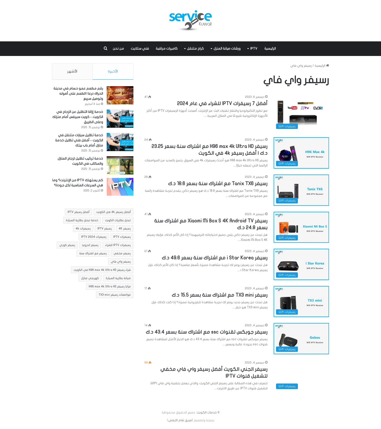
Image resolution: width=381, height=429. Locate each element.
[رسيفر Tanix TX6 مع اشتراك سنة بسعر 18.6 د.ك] (301, 190)
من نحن (118, 48)
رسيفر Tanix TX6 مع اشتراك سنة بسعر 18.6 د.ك (218, 183)
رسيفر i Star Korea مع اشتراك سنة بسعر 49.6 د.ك (215, 257)
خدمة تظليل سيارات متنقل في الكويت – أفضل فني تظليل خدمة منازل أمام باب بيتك (79, 141)
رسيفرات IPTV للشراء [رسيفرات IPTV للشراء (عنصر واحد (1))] (118, 246)
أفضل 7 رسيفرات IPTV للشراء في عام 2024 (222, 103)
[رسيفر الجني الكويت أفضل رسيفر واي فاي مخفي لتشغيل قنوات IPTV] (301, 376)
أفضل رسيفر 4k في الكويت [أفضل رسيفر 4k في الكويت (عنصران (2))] (113, 213)
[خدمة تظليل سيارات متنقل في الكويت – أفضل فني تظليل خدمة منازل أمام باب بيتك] (120, 143)
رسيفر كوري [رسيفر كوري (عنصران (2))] (67, 246)
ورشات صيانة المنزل (227, 48)
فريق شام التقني (180, 420)
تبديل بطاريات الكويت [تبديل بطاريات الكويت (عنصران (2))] (118, 221)
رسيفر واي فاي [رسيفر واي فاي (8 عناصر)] (121, 262)
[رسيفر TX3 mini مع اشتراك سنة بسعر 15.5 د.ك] (301, 301)
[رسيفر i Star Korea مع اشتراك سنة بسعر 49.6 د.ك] (301, 264)
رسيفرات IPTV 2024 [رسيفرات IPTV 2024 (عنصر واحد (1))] (93, 238)
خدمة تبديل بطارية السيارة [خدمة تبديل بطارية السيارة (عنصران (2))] (82, 221)
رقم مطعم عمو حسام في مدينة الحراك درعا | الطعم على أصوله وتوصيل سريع (78, 94)
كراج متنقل (195, 48)
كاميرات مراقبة (167, 48)
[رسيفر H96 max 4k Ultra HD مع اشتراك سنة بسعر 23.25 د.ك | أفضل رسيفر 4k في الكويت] (301, 153)
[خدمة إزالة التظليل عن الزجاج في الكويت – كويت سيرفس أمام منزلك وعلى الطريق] (120, 119)
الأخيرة (113, 71)
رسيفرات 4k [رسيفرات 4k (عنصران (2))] (83, 229)
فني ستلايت (140, 48)
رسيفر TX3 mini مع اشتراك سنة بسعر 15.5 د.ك (220, 295)
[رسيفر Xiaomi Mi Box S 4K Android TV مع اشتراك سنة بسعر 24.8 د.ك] (301, 227)
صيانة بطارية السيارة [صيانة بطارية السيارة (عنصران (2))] (118, 279)
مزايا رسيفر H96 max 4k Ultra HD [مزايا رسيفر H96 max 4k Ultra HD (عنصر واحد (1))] (110, 287)
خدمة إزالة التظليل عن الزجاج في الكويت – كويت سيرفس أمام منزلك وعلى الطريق (77, 118)
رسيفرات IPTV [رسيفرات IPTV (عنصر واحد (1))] (122, 238)
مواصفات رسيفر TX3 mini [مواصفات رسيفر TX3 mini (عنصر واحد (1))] (115, 295)
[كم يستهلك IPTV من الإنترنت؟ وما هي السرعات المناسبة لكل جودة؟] (120, 188)
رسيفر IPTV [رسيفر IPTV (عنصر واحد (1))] (104, 229)
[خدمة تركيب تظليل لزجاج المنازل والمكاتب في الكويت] (120, 166)
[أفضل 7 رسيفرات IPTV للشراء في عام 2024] (301, 112)
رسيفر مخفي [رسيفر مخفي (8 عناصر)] (122, 254)
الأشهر (72, 71)
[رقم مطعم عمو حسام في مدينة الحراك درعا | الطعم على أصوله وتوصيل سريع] (120, 96)
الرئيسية (270, 48)
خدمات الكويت (207, 412)
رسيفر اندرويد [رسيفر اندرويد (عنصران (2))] (90, 246)
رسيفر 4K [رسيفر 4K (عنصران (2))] (125, 229)
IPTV (253, 48)
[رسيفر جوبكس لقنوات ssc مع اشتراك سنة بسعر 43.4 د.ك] (301, 338)
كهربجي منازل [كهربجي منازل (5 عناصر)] (90, 279)
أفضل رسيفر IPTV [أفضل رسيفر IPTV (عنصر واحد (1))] (78, 213)
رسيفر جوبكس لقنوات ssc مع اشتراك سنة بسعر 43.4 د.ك (207, 332)
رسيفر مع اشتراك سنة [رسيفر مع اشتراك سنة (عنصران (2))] (93, 254)
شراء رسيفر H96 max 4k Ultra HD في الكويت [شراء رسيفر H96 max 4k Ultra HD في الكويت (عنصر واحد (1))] (102, 271)
